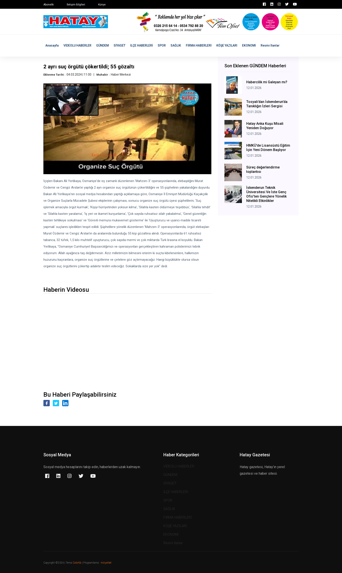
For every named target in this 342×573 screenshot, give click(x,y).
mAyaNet (106, 562)
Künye (102, 4)
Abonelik (48, 4)
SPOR (162, 45)
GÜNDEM (102, 45)
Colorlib (77, 562)
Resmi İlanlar (270, 45)
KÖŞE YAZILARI (226, 45)
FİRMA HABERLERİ (199, 45)
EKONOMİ (249, 45)
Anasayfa (52, 45)
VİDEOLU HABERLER (77, 45)
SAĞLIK (176, 45)
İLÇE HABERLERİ (141, 45)
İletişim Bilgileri (76, 4)
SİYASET (119, 45)
